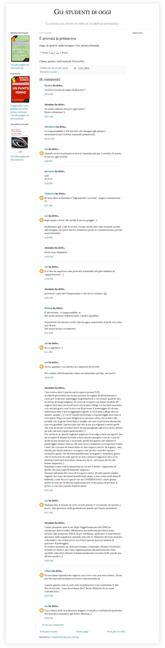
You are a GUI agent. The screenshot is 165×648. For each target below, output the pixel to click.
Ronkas (48, 85)
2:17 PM (48, 205)
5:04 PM (49, 278)
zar (46, 149)
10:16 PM (49, 377)
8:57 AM (49, 512)
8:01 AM (49, 490)
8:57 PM (49, 352)
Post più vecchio (116, 631)
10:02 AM (49, 138)
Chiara (48, 570)
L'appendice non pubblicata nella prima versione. (19, 108)
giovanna (49, 171)
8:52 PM (49, 297)
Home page (82, 631)
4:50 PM (49, 256)
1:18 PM (48, 161)
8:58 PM (49, 618)
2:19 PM (48, 237)
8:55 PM (49, 333)
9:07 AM (49, 116)
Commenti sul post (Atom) (65, 637)
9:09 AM (49, 560)
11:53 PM (49, 94)
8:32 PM (49, 595)
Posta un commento (53, 624)
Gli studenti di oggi (82, 11)
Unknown (50, 193)
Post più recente (49, 631)
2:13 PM (48, 183)
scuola (53, 71)
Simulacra (50, 126)
